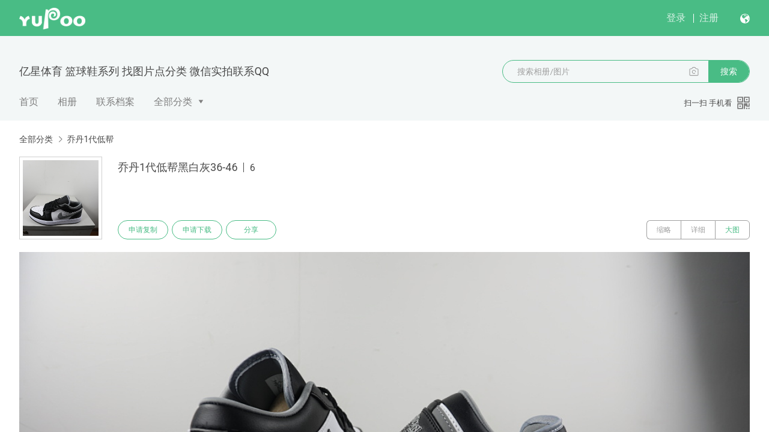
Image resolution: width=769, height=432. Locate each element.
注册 (709, 17)
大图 (732, 230)
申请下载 (197, 230)
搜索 (728, 71)
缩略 (664, 230)
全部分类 (173, 101)
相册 (67, 101)
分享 (251, 230)
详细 (698, 230)
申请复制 (143, 230)
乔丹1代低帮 (90, 139)
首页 (28, 101)
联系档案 (115, 101)
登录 (675, 17)
